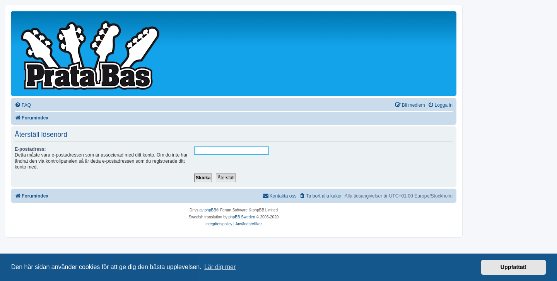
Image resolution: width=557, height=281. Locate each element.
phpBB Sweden (242, 217)
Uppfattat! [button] (514, 267)
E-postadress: (30, 149)
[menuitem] (23, 105)
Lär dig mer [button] (220, 267)
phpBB (210, 210)
